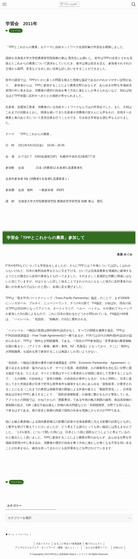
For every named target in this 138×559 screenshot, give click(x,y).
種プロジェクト (93, 543)
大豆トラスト (43, 543)
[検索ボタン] (133, 4)
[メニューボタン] (4, 4)
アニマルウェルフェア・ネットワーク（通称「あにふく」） (47, 547)
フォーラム (16, 30)
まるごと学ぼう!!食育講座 (67, 543)
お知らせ (118, 547)
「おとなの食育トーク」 (96, 547)
